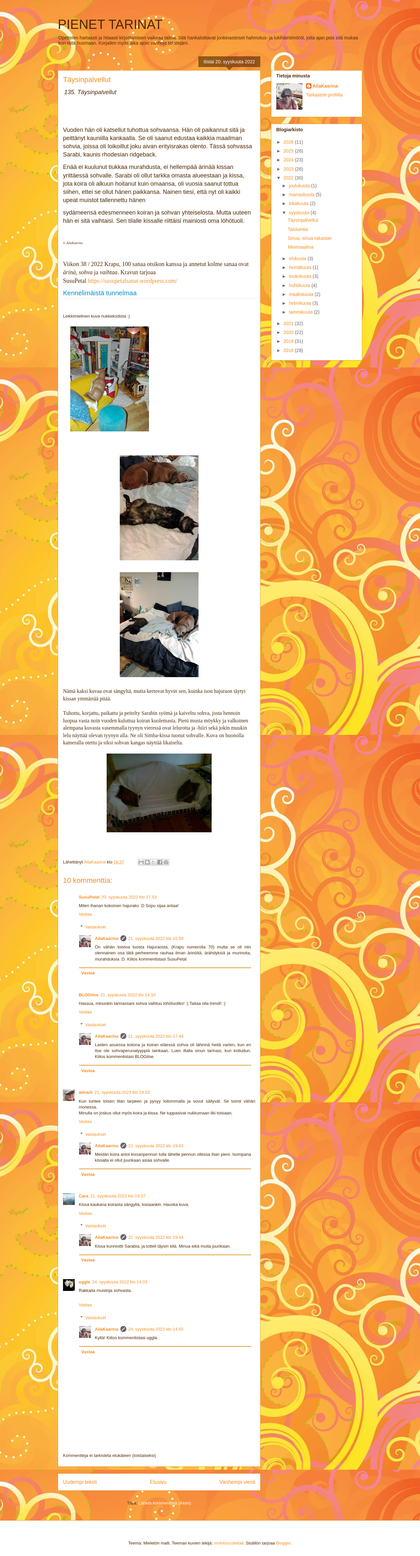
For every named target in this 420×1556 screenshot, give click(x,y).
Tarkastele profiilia (324, 94)
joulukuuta (300, 185)
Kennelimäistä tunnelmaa (100, 293)
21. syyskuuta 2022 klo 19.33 (122, 1092)
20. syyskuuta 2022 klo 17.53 (129, 897)
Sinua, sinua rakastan (310, 238)
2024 (289, 159)
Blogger (283, 1543)
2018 (289, 350)
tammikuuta (301, 312)
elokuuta (298, 258)
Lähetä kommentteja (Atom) (164, 1503)
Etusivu (158, 1482)
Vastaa (85, 914)
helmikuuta (300, 303)
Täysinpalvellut (303, 220)
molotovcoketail (228, 1543)
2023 (289, 169)
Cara (83, 1195)
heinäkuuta (300, 267)
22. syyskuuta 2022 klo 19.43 (155, 1145)
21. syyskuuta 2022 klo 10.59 (155, 938)
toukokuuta (300, 276)
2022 (289, 177)
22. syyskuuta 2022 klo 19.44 (155, 1237)
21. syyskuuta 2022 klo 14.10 (128, 994)
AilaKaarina (106, 938)
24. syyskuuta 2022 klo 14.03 (119, 1281)
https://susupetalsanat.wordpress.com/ (133, 281)
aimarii (86, 1092)
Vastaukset (95, 926)
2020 (289, 332)
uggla (84, 1281)
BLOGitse (88, 994)
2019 (289, 341)
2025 (289, 151)
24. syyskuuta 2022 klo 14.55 (155, 1329)
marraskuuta (302, 194)
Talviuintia (298, 229)
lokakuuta (299, 203)
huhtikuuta (300, 285)
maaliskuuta (302, 294)
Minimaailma (301, 247)
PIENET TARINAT (110, 24)
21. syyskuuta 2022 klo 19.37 (117, 1195)
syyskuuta (299, 212)
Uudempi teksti (80, 1482)
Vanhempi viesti (237, 1482)
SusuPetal (89, 897)
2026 (289, 142)
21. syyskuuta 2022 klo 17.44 (155, 1036)
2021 (289, 323)
